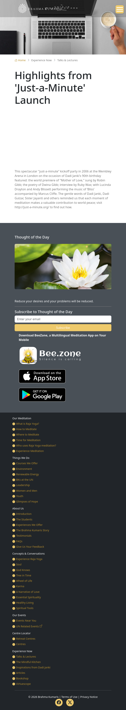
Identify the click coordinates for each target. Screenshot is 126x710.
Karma (20, 586)
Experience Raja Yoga (29, 559)
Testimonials (24, 535)
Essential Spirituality (28, 597)
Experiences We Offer (29, 525)
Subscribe (63, 328)
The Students (24, 519)
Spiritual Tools (24, 608)
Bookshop (22, 678)
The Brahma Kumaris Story (32, 530)
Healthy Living (25, 602)
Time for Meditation (28, 440)
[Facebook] (59, 702)
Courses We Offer (27, 463)
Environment (24, 469)
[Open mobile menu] (120, 9)
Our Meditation (21, 418)
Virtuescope (23, 684)
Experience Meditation (30, 451)
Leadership (23, 485)
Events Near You (26, 620)
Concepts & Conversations (28, 553)
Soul (18, 564)
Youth (19, 496)
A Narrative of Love (28, 592)
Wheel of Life (24, 581)
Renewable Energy (27, 474)
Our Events (19, 615)
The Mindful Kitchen (28, 662)
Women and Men (26, 490)
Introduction (24, 514)
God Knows (23, 570)
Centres (21, 644)
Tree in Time (23, 575)
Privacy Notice (89, 697)
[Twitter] (70, 702)
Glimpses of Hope (27, 501)
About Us (18, 508)
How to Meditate (26, 429)
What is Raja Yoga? (27, 423)
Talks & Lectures (26, 656)
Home (20, 60)
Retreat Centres (25, 638)
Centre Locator (21, 633)
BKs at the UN (24, 479)
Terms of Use (69, 697)
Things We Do (20, 458)
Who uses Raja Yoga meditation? (36, 445)
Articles (20, 673)
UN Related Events (27, 626)
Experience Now (22, 651)
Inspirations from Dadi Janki (33, 667)
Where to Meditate (27, 434)
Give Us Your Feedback (30, 546)
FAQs (19, 541)
